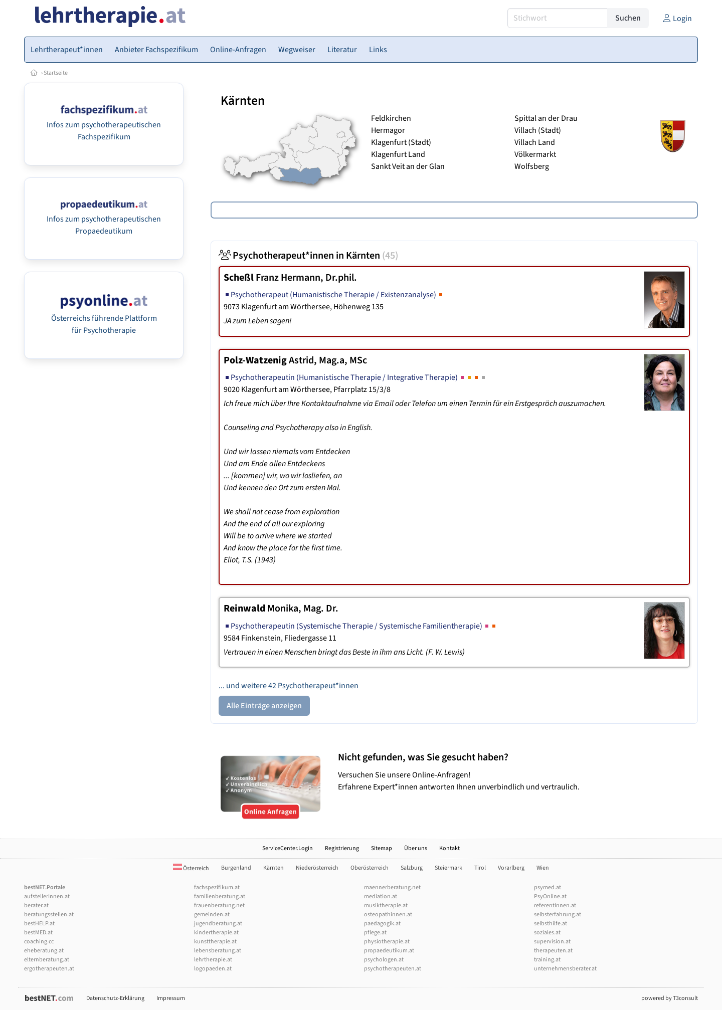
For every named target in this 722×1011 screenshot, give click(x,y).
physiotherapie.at (387, 941)
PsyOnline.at (550, 896)
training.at (547, 959)
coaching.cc (39, 941)
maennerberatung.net (392, 887)
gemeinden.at (212, 914)
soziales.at (547, 932)
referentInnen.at (555, 905)
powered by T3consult (669, 998)
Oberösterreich (369, 868)
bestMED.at (38, 932)
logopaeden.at (213, 968)
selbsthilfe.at (550, 923)
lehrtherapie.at (213, 959)
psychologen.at (384, 959)
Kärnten (273, 868)
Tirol (480, 868)
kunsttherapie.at (215, 941)
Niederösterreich (317, 868)
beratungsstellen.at (49, 914)
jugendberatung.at (218, 923)
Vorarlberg (511, 868)
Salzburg (412, 868)
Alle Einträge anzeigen (264, 705)
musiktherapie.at (386, 905)
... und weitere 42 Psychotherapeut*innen (288, 685)
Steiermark (448, 868)
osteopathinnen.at (388, 914)
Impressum (170, 998)
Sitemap (381, 848)
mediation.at (380, 896)
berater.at (36, 905)
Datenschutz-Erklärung (115, 998)
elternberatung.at (46, 959)
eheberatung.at (44, 950)
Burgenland (236, 868)
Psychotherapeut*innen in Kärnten (308, 256)
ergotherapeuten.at (49, 968)
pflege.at (375, 932)
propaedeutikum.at (389, 950)
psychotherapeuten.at (392, 968)
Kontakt (449, 848)
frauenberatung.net (219, 905)
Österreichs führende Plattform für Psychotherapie (104, 318)
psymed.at (547, 887)
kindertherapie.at (216, 932)
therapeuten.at (553, 950)
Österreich (191, 868)
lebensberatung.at (217, 950)
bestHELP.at (39, 923)
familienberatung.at (219, 896)
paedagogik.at (382, 923)
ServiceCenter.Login (287, 848)
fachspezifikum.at (217, 887)
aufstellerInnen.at (47, 896)
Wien (542, 868)
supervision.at (552, 941)
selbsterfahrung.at (557, 914)
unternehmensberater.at (565, 968)
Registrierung (342, 848)
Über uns (415, 848)
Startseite (56, 73)
